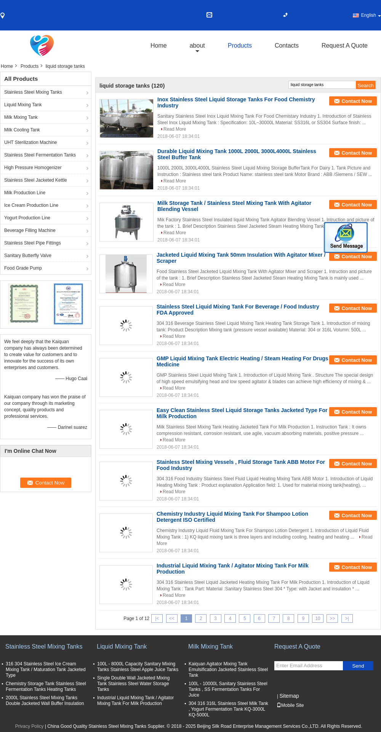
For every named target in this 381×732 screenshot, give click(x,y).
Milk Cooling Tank (22, 130)
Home (158, 45)
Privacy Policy (29, 726)
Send (358, 666)
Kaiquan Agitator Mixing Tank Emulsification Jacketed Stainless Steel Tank (228, 669)
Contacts (287, 45)
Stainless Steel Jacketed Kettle (35, 180)
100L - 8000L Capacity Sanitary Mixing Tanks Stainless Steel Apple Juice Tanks (137, 666)
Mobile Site (290, 705)
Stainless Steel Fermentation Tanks (40, 155)
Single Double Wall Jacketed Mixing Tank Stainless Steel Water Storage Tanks (133, 683)
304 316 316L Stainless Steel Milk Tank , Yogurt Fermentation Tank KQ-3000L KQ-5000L (228, 709)
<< (171, 618)
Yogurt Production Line (27, 218)
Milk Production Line (24, 192)
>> (332, 618)
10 (317, 618)
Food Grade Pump (23, 268)
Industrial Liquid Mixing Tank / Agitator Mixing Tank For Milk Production (135, 700)
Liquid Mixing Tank (23, 104)
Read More (174, 129)
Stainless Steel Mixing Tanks (33, 92)
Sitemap (289, 696)
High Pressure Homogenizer (33, 167)
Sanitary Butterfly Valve (27, 255)
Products (240, 45)
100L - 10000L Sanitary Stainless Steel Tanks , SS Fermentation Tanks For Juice (228, 689)
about (197, 45)
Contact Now (357, 101)
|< (157, 618)
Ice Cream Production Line (31, 205)
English (371, 15)
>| (347, 618)
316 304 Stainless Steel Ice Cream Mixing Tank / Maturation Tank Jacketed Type (46, 669)
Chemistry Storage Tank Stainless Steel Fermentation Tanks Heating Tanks (46, 686)
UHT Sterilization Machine (30, 142)
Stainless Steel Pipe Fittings (32, 243)
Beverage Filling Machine (30, 230)
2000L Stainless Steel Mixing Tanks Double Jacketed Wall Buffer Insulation (45, 700)
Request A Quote (345, 45)
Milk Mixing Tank (21, 117)
